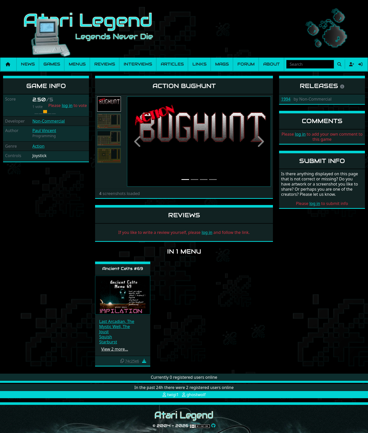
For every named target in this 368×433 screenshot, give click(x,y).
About (271, 64)
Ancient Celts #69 (122, 268)
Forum (246, 64)
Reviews (104, 64)
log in (67, 105)
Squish (105, 337)
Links (199, 64)
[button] (137, 141)
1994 (286, 99)
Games (51, 64)
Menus (77, 64)
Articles (172, 64)
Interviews (138, 64)
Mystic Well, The (114, 326)
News (28, 64)
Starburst (108, 342)
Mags (222, 64)
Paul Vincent (44, 130)
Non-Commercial (48, 121)
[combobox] (310, 64)
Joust (104, 331)
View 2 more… (114, 349)
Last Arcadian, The (116, 321)
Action (38, 146)
